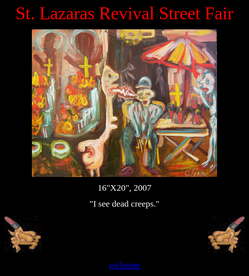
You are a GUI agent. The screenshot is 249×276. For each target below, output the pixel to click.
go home (124, 265)
